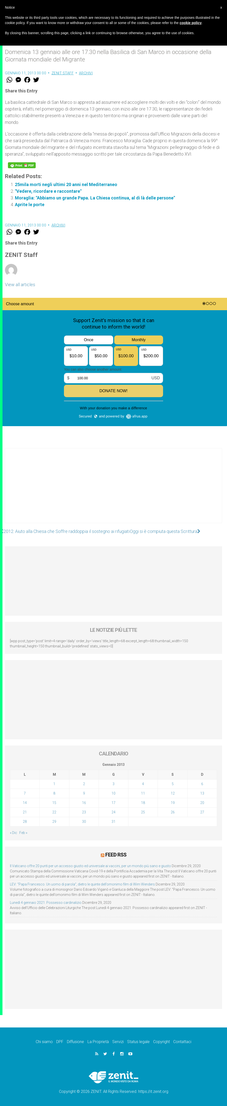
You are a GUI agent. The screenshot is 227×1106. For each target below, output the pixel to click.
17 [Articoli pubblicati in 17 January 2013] (113, 803)
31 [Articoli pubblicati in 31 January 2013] (113, 822)
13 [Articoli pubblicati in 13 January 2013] (202, 793)
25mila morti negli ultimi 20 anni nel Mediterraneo (66, 184)
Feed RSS (115, 855)
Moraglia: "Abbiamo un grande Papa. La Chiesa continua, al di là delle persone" (95, 197)
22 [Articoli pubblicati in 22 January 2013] (54, 812)
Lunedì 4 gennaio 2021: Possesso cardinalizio (46, 903)
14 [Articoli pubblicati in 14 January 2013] (25, 803)
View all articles (20, 284)
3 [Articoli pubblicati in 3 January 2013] (113, 784)
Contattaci (182, 1041)
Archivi (86, 73)
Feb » (23, 833)
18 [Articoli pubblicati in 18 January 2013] (143, 803)
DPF (59, 1041)
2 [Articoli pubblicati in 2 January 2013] (84, 784)
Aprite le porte (29, 204)
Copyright (161, 1041)
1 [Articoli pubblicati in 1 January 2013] (54, 784)
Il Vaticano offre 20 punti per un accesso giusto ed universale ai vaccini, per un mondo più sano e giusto (90, 866)
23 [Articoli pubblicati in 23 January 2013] (84, 812)
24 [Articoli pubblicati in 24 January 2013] (113, 812)
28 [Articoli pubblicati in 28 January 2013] (25, 822)
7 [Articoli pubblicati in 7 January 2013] (25, 793)
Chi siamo (44, 1041)
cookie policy (191, 23)
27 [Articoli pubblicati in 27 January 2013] (202, 812)
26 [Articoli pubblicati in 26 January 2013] (173, 812)
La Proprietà (98, 1041)
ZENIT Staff (63, 73)
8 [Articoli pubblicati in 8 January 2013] (54, 793)
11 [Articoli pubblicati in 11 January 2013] (143, 793)
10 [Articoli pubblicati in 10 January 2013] (113, 793)
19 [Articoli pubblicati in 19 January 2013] (173, 803)
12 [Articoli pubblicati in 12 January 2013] (173, 793)
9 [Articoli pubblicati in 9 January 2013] (84, 793)
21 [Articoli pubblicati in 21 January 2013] (25, 812)
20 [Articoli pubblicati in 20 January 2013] (202, 803)
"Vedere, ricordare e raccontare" (48, 191)
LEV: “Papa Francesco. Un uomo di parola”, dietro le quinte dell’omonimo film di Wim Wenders (82, 884)
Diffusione (75, 1041)
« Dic (13, 833)
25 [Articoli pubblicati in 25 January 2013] (143, 812)
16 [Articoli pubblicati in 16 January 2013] (84, 803)
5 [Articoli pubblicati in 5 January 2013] (173, 784)
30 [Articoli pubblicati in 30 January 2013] (84, 822)
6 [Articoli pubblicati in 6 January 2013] (202, 784)
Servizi (118, 1041)
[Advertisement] (113, 490)
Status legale (138, 1041)
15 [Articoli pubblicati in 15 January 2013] (54, 803)
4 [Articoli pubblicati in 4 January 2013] (143, 784)
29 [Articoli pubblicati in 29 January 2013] (54, 822)
